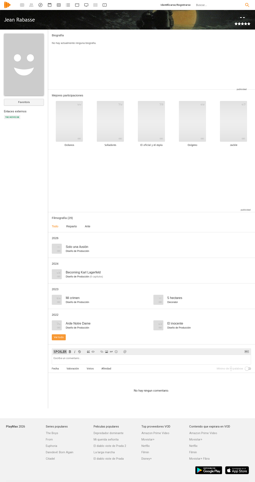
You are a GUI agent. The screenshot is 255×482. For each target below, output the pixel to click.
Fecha (55, 368)
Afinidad (106, 368)
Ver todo (59, 337)
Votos (90, 368)
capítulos (96, 276)
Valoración (73, 368)
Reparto (71, 226)
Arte (87, 226)
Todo (55, 226)
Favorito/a (24, 102)
